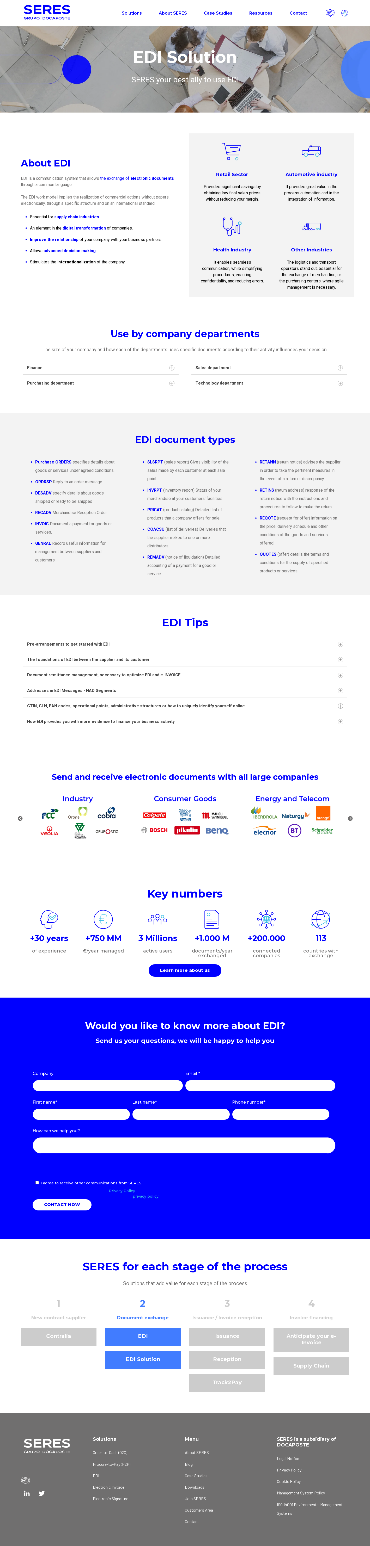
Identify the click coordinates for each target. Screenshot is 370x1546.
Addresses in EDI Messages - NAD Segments (185, 690)
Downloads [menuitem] (194, 1487)
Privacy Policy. (122, 1191)
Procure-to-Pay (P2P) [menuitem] (111, 1464)
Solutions (132, 13)
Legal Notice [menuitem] (288, 1458)
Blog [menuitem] (189, 1464)
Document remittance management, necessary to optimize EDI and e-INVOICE (185, 675)
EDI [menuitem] (96, 1475)
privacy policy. (146, 1196)
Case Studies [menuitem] (196, 1475)
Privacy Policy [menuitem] (289, 1469)
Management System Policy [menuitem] (301, 1492)
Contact (298, 13)
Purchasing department (101, 383)
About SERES (173, 13)
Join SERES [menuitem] (195, 1498)
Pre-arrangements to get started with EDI (185, 644)
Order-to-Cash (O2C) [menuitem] (110, 1452)
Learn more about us (185, 970)
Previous (20, 818)
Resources (260, 13)
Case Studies (218, 13)
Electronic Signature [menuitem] (110, 1498)
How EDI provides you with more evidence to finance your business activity (185, 721)
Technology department (269, 383)
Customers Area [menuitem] (199, 1509)
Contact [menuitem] (192, 1521)
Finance (101, 367)
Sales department (269, 367)
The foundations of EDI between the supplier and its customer (185, 659)
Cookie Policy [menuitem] (289, 1481)
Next (350, 818)
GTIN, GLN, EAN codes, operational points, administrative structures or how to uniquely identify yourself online (185, 706)
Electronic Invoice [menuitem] (108, 1487)
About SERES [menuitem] (197, 1452)
